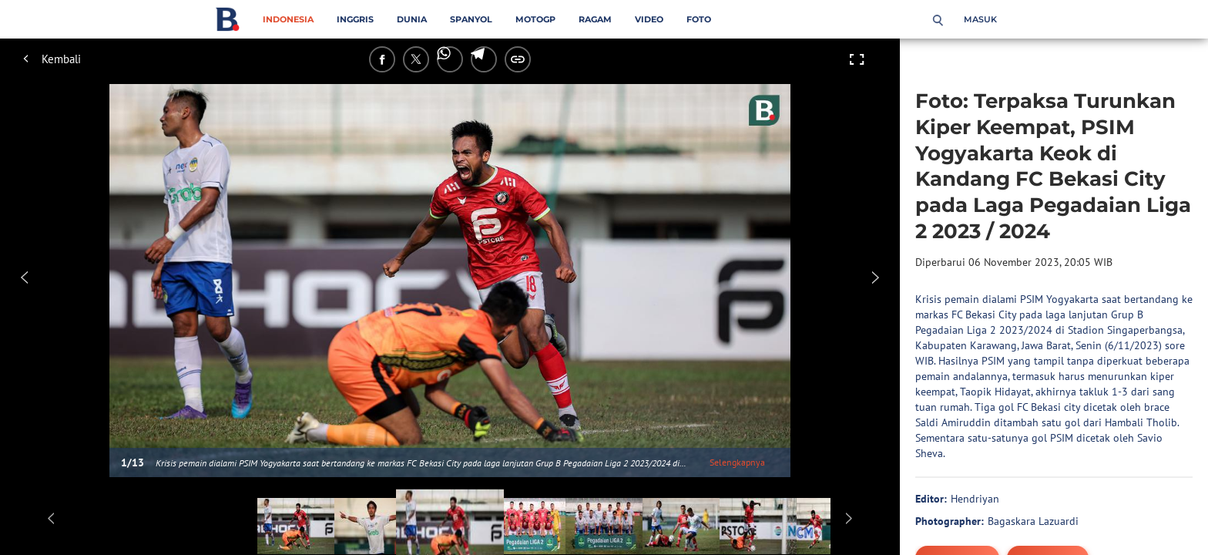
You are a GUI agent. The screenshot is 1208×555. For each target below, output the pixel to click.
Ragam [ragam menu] (595, 19)
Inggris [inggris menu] (355, 19)
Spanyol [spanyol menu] (471, 19)
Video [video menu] (649, 19)
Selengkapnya (737, 462)
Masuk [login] (980, 19)
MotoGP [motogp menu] (535, 19)
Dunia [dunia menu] (412, 19)
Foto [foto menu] (698, 19)
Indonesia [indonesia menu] (288, 19)
